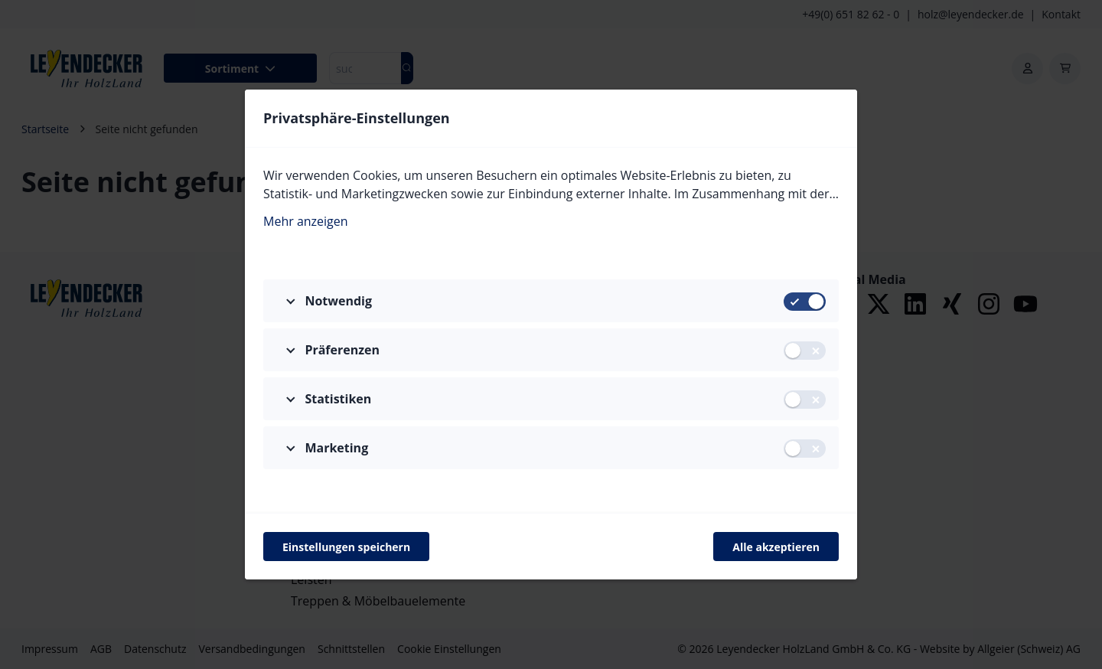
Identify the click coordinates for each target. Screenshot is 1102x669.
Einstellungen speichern (346, 547)
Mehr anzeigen (305, 221)
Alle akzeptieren (776, 547)
